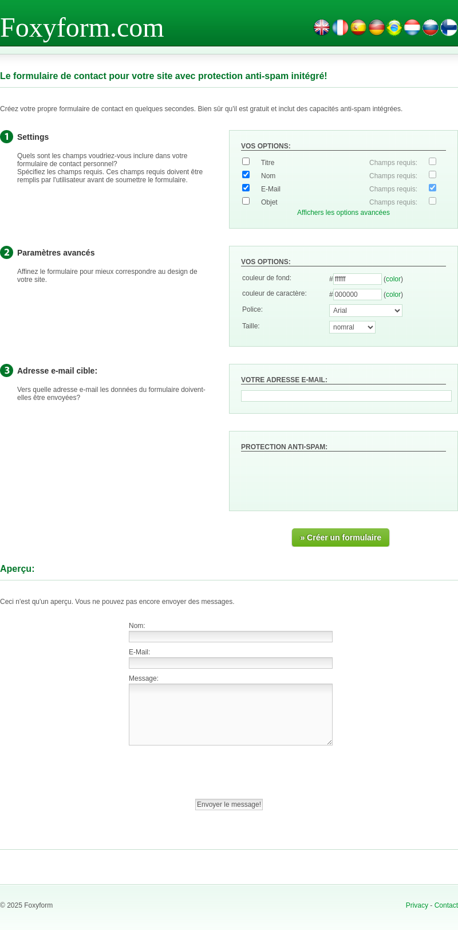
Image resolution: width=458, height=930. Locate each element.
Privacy (417, 905)
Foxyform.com (82, 27)
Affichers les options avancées (343, 213)
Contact (446, 905)
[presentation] (328, 476)
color (393, 279)
